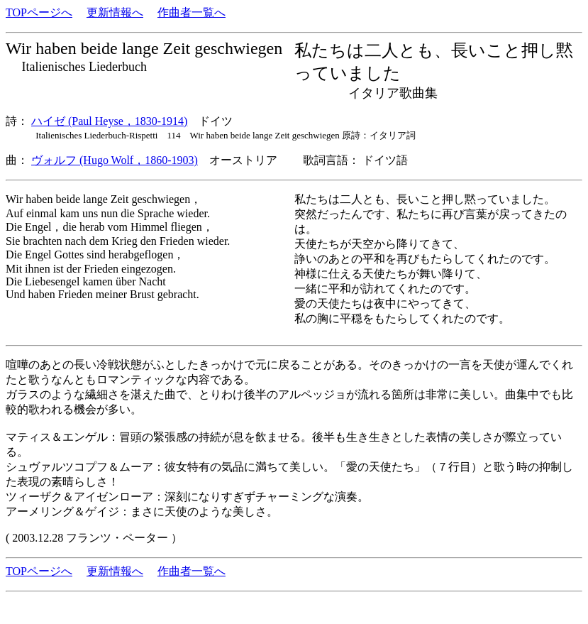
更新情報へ (115, 12)
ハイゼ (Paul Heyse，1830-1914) (109, 121)
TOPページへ (39, 12)
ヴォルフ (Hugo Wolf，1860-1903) (114, 160)
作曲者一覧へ (191, 12)
